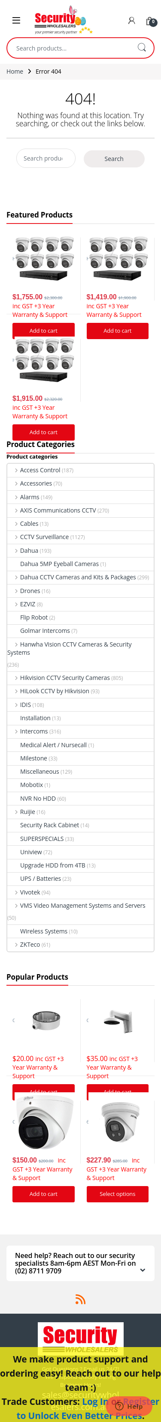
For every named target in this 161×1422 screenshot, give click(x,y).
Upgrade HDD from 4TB (46, 865)
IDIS (19, 705)
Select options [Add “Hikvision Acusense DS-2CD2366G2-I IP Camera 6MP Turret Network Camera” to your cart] (117, 1194)
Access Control (33, 470)
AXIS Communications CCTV (51, 510)
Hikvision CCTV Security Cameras (58, 678)
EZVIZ (21, 604)
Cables (22, 523)
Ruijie (21, 812)
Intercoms (27, 731)
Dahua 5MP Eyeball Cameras (53, 564)
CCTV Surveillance (38, 537)
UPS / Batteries (34, 878)
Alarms (23, 497)
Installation (29, 718)
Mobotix (25, 785)
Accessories (29, 483)
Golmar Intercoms (38, 630)
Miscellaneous (33, 771)
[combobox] (68, 48)
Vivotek (23, 892)
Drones (23, 591)
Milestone (27, 758)
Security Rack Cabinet (43, 825)
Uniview (24, 852)
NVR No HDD (31, 798)
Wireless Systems (37, 931)
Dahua (22, 550)
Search (142, 48)
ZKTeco (23, 944)
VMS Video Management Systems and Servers (76, 905)
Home (14, 71)
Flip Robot (27, 617)
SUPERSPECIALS (35, 839)
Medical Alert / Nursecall (47, 745)
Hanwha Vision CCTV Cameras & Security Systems (69, 648)
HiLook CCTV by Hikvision (48, 691)
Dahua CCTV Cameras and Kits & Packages (71, 577)
